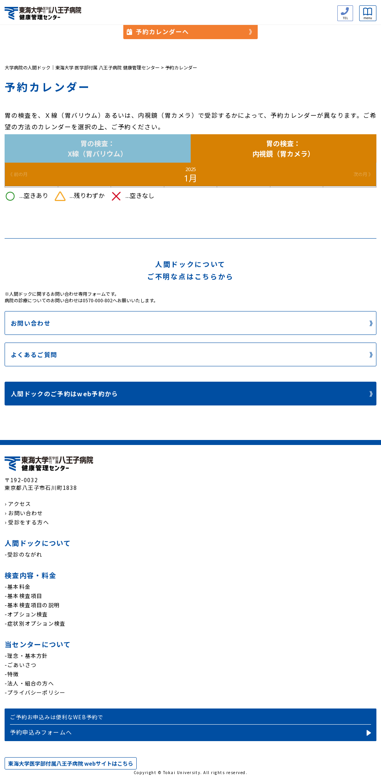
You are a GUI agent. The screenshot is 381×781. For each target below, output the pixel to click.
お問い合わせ (31, 323)
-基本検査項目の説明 (32, 605)
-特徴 (12, 674)
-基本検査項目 (23, 596)
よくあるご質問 (34, 354)
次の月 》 (363, 174)
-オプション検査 (26, 614)
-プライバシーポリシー (35, 692)
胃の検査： (98, 148)
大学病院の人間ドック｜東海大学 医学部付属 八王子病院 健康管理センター (82, 67)
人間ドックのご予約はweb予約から (64, 393)
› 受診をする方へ (27, 522)
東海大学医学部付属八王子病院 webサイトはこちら (70, 763)
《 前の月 (18, 174)
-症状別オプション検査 (35, 623)
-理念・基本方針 (26, 655)
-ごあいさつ (20, 665)
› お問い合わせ (24, 513)
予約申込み (190, 724)
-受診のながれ (23, 554)
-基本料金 (18, 586)
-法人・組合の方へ (29, 683)
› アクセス (18, 503)
